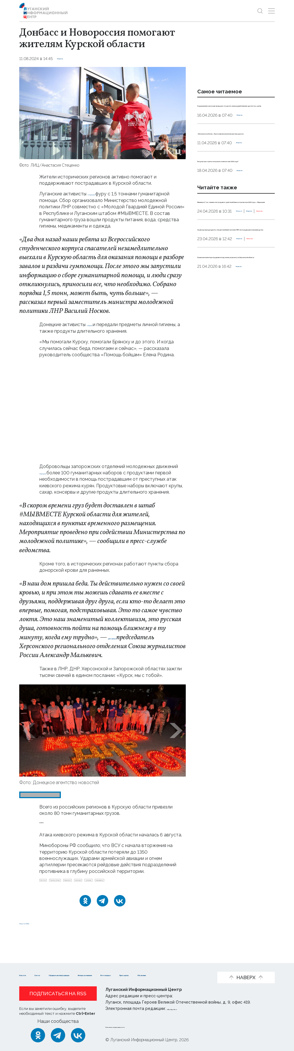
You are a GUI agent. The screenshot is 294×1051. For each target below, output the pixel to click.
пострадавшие (86, 892)
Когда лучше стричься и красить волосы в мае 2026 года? (231, 198)
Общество (68, 58)
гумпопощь (53, 892)
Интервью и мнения (170, 966)
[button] (29, 730)
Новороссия (121, 882)
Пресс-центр (77, 974)
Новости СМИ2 (36, 937)
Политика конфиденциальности (140, 1026)
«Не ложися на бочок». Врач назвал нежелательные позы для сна (233, 158)
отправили (100, 194)
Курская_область (84, 882)
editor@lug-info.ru (186, 1008)
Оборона (206, 281)
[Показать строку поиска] (260, 11)
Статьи (56, 966)
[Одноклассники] (85, 915)
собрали (97, 324)
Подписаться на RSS (58, 994)
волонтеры (152, 882)
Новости (29, 966)
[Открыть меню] (271, 11)
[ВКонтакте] (119, 915)
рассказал (122, 637)
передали (50, 473)
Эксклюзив (257, 281)
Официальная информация (106, 966)
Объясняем (115, 974)
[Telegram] (102, 915)
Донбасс (50, 882)
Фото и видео (35, 974)
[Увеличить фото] (102, 113)
